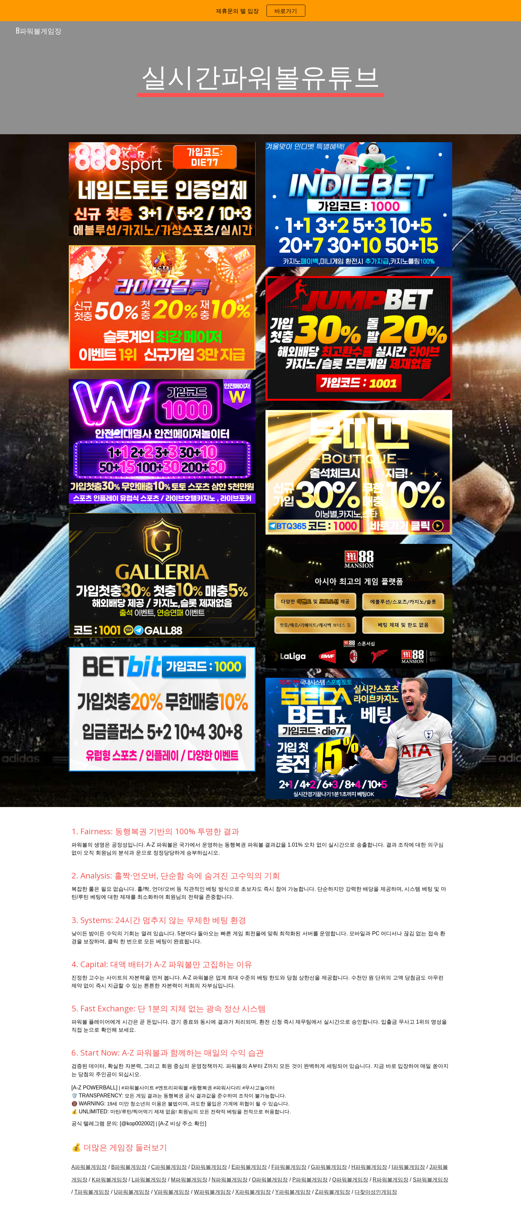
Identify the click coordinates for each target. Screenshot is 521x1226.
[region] (260, 10)
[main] (260, 78)
